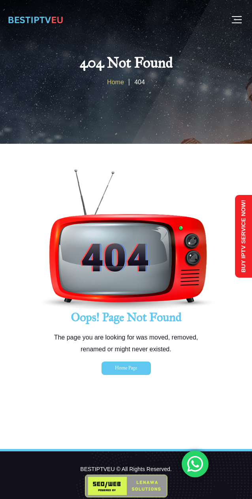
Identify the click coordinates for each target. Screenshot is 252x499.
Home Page (126, 368)
